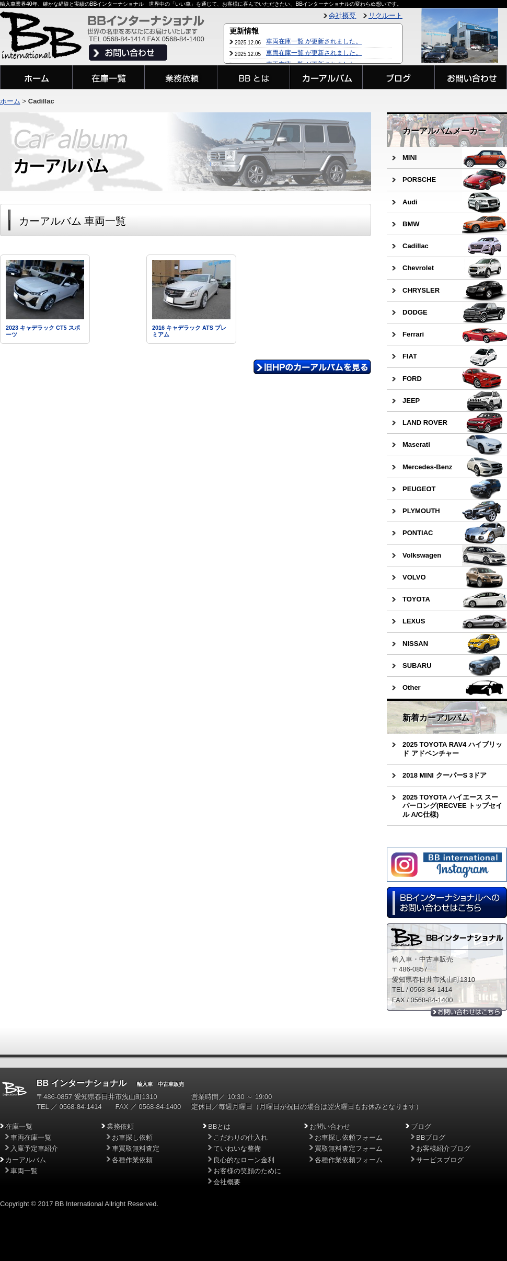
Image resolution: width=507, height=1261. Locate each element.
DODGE (415, 312)
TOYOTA (416, 599)
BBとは (219, 1126)
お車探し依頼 (132, 1137)
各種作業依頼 (132, 1160)
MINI (409, 157)
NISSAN (415, 643)
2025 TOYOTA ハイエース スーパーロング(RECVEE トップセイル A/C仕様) (452, 805)
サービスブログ (440, 1160)
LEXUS (413, 621)
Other (411, 687)
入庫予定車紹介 (34, 1148)
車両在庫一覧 (30, 1137)
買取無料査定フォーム (349, 1148)
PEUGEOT (419, 489)
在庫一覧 (18, 1126)
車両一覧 (24, 1171)
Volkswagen (421, 555)
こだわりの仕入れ (240, 1137)
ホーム (10, 101)
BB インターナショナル (81, 1083)
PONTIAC (417, 533)
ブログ (421, 1126)
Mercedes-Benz (427, 467)
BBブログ (430, 1137)
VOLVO (414, 577)
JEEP (411, 400)
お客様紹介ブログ (443, 1148)
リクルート (385, 15)
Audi (410, 202)
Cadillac (415, 246)
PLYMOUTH (421, 511)
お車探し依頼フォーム (349, 1137)
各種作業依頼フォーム (349, 1160)
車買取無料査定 (135, 1148)
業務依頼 (120, 1126)
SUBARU (417, 665)
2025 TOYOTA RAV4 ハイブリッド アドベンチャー (452, 749)
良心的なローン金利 (243, 1160)
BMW (411, 224)
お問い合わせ (329, 1126)
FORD (412, 379)
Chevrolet (418, 268)
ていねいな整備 (237, 1148)
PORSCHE (419, 179)
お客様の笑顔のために (247, 1171)
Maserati (416, 444)
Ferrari (413, 334)
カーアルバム (25, 1160)
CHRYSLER (421, 290)
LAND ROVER (424, 422)
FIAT (409, 356)
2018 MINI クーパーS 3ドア (444, 775)
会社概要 (342, 15)
